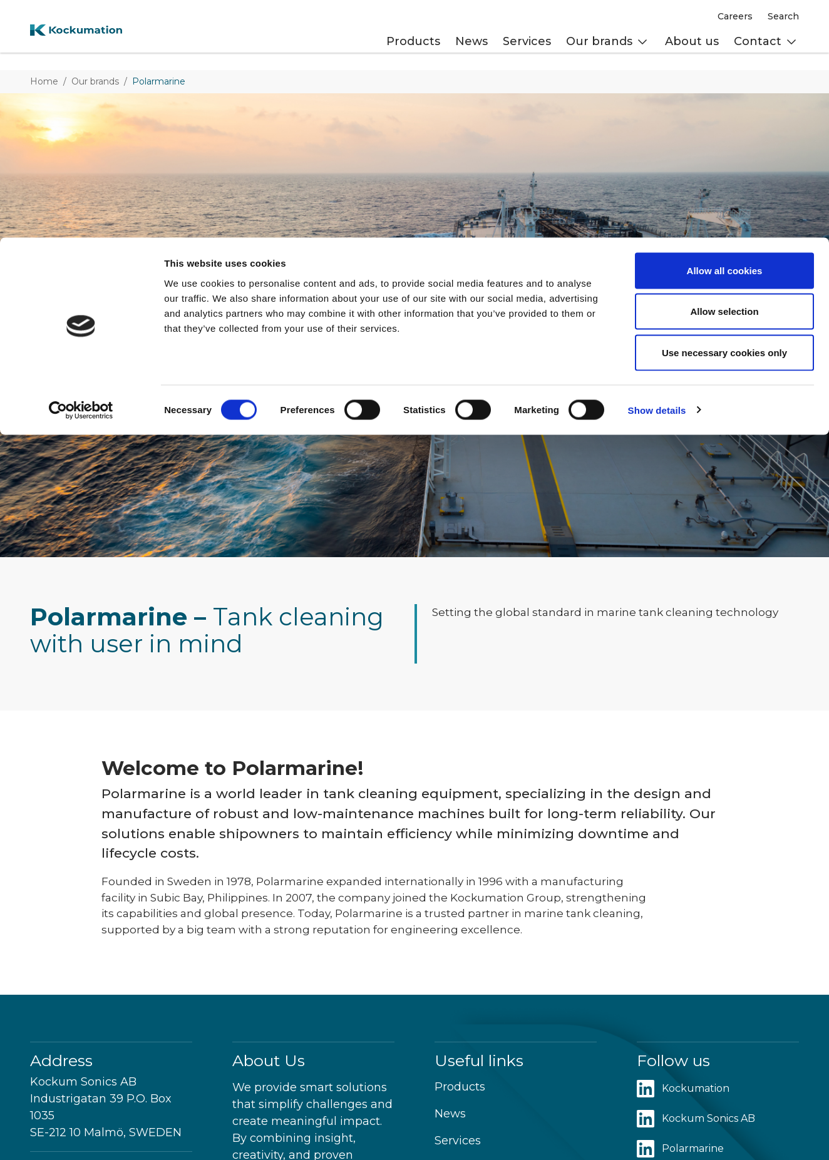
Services (458, 1140)
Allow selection (724, 74)
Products (460, 1087)
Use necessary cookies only (724, 115)
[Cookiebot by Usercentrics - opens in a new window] (81, 172)
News (450, 1114)
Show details (657, 172)
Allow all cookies (725, 33)
